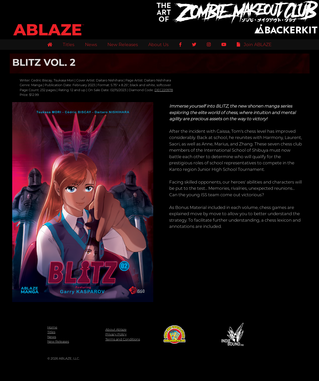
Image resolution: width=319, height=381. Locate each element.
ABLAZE (47, 29)
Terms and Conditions (122, 339)
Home (52, 327)
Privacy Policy (116, 334)
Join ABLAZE (254, 44)
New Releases (122, 44)
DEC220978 (164, 90)
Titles (68, 44)
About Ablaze (116, 329)
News (91, 44)
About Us (158, 44)
